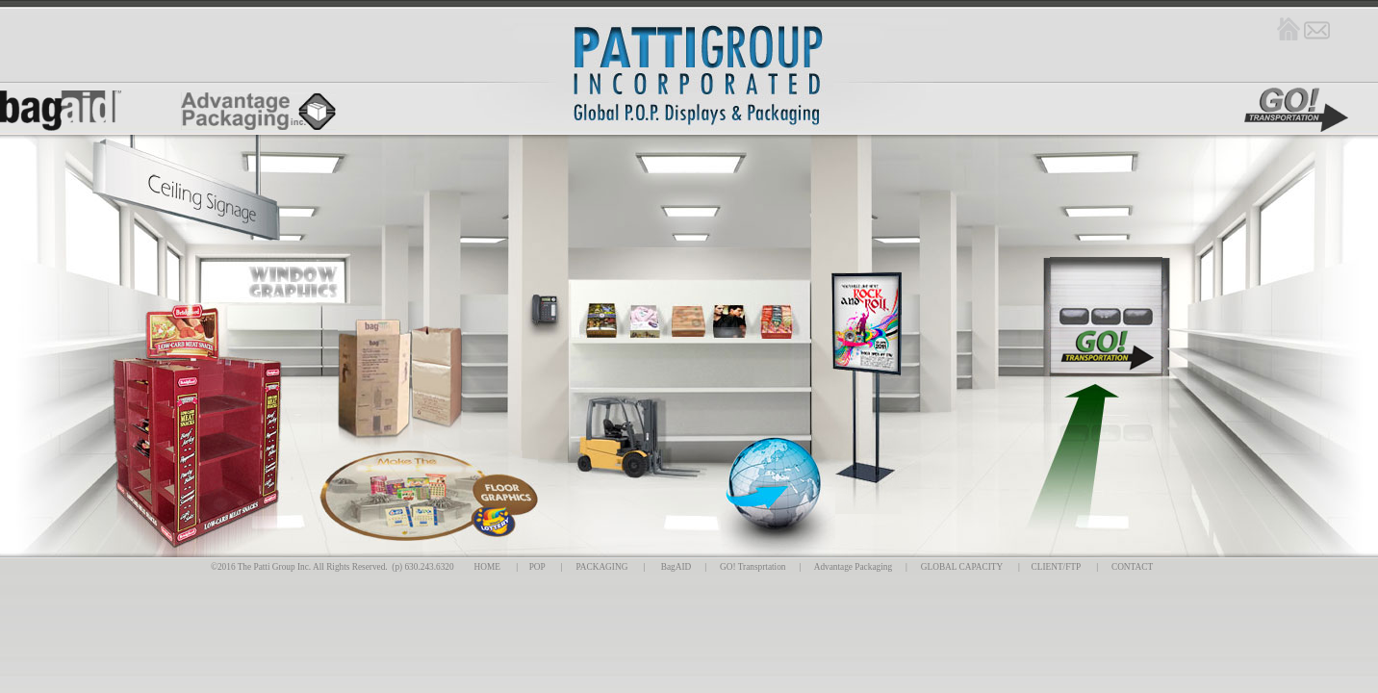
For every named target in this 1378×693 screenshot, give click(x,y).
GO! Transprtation (752, 567)
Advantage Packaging (853, 567)
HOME (487, 567)
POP (537, 567)
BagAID (676, 567)
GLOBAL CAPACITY (962, 567)
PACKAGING (601, 567)
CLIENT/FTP (1056, 567)
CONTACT (1132, 567)
